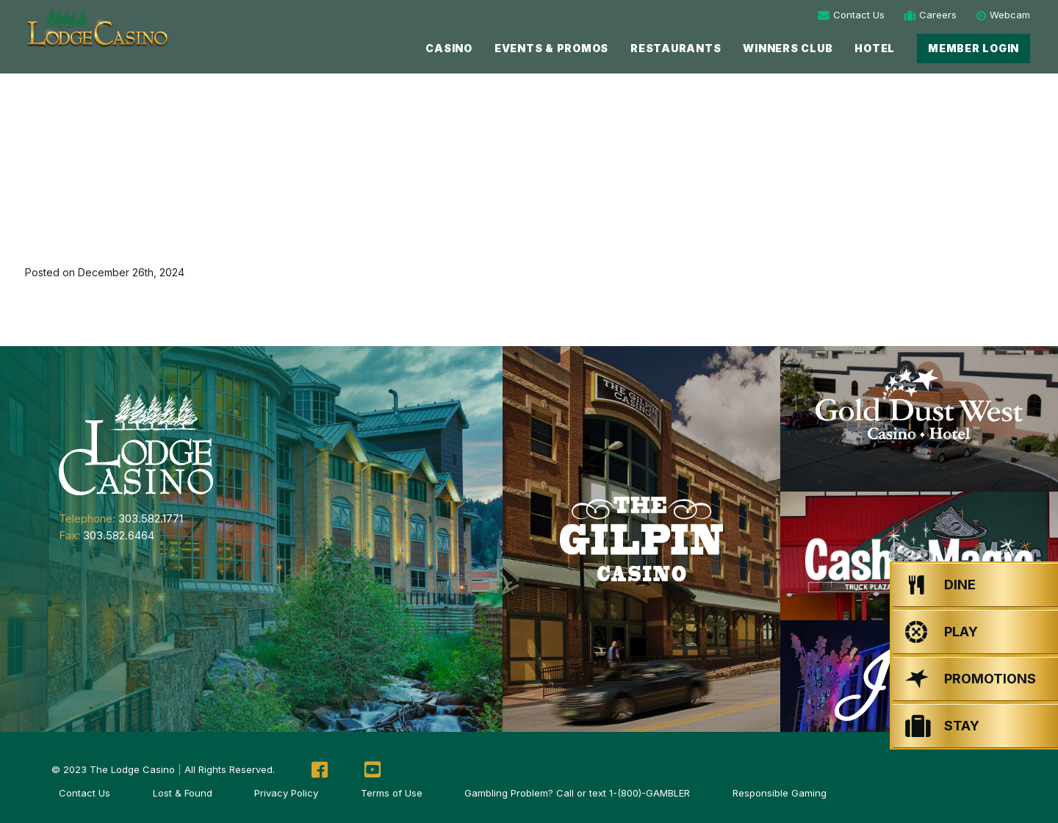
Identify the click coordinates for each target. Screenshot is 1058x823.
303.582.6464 (118, 535)
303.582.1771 (150, 518)
